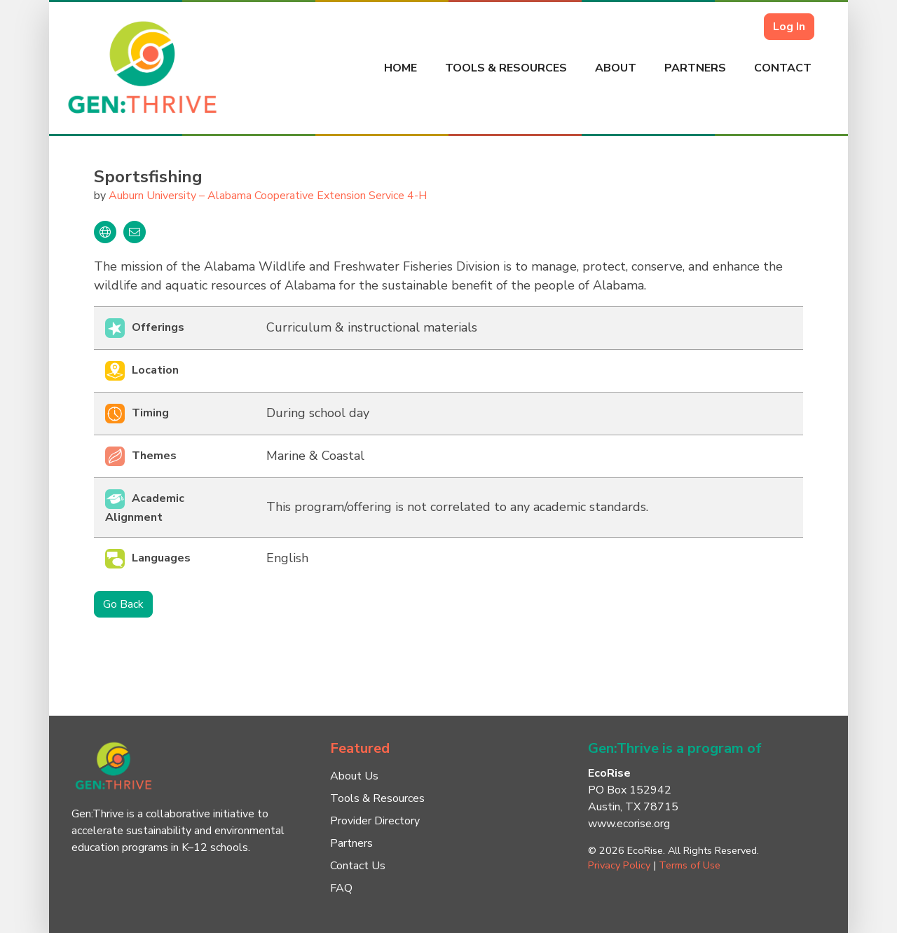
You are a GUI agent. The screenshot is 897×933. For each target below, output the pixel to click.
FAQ (341, 888)
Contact (783, 68)
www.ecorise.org (629, 823)
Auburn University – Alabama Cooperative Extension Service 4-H (268, 195)
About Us (354, 776)
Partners (695, 68)
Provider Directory (375, 821)
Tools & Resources (506, 68)
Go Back (123, 604)
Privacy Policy (619, 865)
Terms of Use (689, 865)
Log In (789, 26)
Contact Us (357, 865)
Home (400, 68)
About (615, 68)
